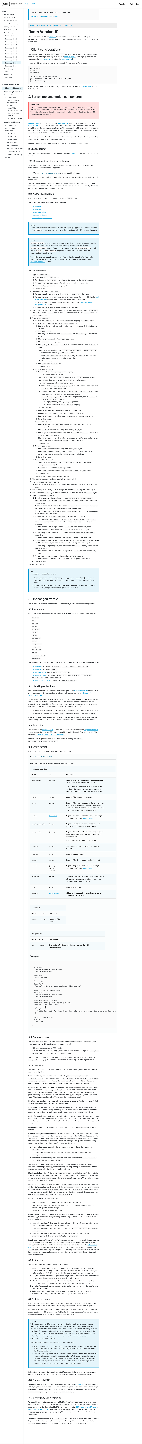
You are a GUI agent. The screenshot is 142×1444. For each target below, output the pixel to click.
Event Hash (53, 816)
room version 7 (69, 57)
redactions (87, 86)
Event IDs (11, 133)
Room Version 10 (10, 84)
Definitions (14, 143)
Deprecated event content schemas (13, 102)
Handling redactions (10, 129)
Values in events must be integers (15, 111)
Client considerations (13, 88)
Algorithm (14, 146)
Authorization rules (15, 118)
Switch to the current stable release (44, 16)
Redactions (12, 125)
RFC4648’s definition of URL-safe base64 (50, 735)
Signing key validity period (13, 156)
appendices (79, 1384)
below (73, 153)
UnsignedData (54, 893)
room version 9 (66, 59)
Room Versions (52, 25)
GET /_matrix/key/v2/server (86, 1407)
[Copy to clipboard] (33, 963)
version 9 (52, 37)
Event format (12, 97)
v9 (52, 177)
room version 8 (44, 59)
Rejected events (17, 149)
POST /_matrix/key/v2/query (38, 1409)
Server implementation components (13, 93)
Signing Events (87, 818)
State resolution (13, 140)
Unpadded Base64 (91, 730)
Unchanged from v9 (12, 122)
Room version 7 (34, 123)
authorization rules (81, 691)
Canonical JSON (14, 152)
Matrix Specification (37, 25)
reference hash (47, 730)
